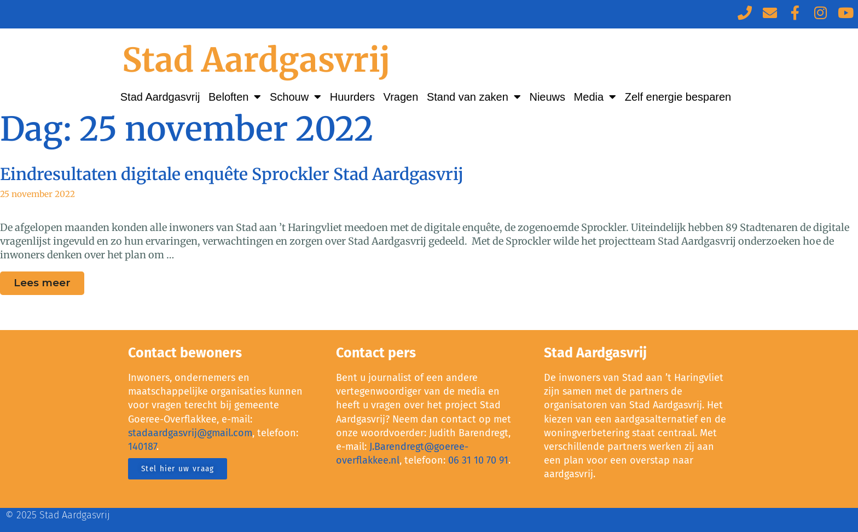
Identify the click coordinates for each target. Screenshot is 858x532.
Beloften (234, 97)
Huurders (352, 97)
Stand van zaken (474, 97)
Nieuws (547, 97)
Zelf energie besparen (678, 97)
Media (595, 97)
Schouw (295, 97)
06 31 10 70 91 (478, 460)
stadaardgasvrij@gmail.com (190, 433)
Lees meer (49, 280)
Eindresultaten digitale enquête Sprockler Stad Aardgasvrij (231, 174)
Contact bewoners (185, 353)
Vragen (401, 97)
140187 (142, 447)
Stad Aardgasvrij (256, 59)
